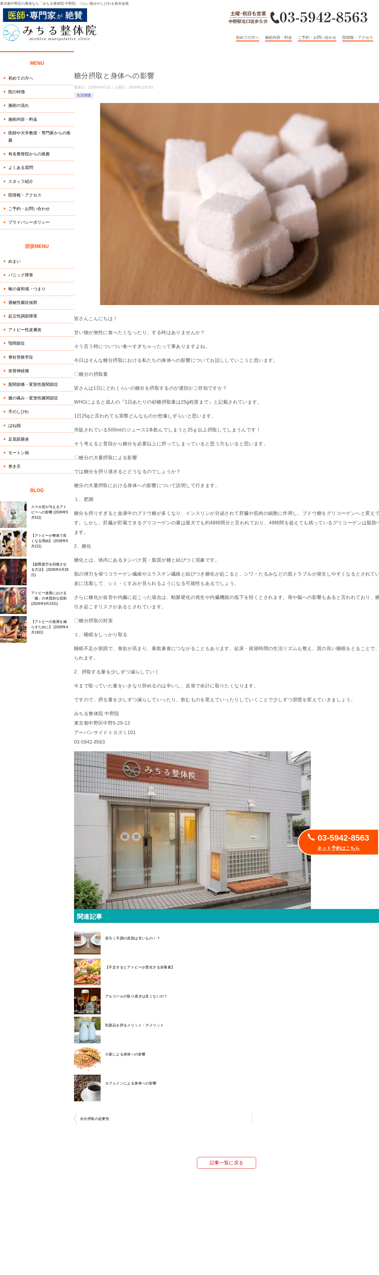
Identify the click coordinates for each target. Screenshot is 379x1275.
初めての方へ (247, 37)
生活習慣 (84, 95)
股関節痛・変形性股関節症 (33, 384)
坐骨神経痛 (18, 370)
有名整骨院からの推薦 (29, 153)
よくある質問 (20, 167)
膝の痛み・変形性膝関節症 (33, 398)
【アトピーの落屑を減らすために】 (49, 627)
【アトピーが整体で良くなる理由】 (49, 540)
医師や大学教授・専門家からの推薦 (39, 136)
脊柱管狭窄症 (20, 357)
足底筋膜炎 (18, 439)
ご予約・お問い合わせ (317, 37)
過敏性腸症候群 (22, 302)
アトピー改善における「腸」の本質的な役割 (49, 598)
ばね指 (14, 425)
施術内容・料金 (278, 37)
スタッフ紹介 (20, 181)
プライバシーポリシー (29, 222)
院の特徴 (16, 91)
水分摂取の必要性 (94, 1119)
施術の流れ (18, 105)
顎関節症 (16, 343)
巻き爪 (14, 466)
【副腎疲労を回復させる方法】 (49, 569)
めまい (14, 261)
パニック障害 (20, 275)
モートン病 (18, 452)
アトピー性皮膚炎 (24, 329)
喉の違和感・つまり (27, 288)
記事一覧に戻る (227, 1162)
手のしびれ (18, 411)
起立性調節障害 (22, 316)
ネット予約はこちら (338, 848)
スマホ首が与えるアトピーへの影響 (49, 512)
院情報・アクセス (357, 37)
